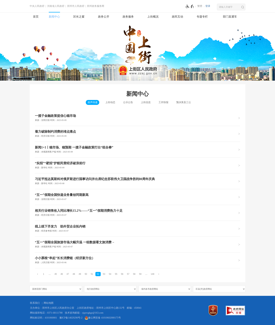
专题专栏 (202, 16)
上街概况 (153, 16)
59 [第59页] (140, 274)
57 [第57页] (128, 274)
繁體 (199, 6)
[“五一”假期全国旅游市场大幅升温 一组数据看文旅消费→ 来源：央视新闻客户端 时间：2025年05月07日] (137, 244)
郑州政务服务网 (95, 6)
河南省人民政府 (55, 6)
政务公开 (103, 16)
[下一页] (158, 274)
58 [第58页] (134, 274)
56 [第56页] (122, 274)
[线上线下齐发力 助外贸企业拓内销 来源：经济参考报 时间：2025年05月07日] (137, 228)
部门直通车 (230, 16)
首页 (36, 16)
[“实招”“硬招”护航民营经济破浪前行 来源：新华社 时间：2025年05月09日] (137, 165)
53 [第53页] (104, 274)
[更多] (146, 274)
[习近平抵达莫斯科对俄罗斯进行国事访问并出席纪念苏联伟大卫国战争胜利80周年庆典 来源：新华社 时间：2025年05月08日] (137, 181)
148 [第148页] (152, 274)
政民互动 (177, 16)
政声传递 (93, 102)
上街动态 (110, 102)
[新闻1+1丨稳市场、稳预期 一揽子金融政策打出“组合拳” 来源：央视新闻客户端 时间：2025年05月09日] (137, 149)
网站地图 (48, 303)
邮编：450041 (134, 308)
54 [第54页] (110, 274)
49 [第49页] (80, 274)
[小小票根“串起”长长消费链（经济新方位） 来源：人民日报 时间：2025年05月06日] (137, 260)
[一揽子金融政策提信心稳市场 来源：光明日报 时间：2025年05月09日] (137, 118)
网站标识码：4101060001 (43, 317)
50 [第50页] (86, 274)
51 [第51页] (92, 274)
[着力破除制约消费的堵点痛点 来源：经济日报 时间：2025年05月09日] (137, 134)
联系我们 (35, 303)
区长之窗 (79, 16)
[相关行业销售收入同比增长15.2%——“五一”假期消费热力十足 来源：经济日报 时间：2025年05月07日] (137, 213)
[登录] (207, 6)
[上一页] (37, 274)
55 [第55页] (116, 274)
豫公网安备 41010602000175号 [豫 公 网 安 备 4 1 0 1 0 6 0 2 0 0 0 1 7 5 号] (103, 318)
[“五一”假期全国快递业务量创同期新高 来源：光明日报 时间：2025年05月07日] (137, 197)
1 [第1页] (43, 274)
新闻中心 (54, 16)
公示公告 (128, 102)
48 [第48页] (74, 274)
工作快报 (163, 102)
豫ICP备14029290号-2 (70, 317)
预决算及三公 (183, 102)
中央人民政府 (37, 6)
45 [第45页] (56, 274)
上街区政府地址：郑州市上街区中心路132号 (101, 308)
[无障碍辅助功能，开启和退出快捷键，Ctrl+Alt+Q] (189, 6)
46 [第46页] (62, 274)
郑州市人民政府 (75, 6)
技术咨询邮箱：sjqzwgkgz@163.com (84, 312)
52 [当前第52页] (98, 274)
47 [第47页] (68, 274)
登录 (207, 6)
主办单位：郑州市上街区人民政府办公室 (52, 308)
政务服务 (128, 16)
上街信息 (146, 102)
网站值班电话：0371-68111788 (46, 312)
